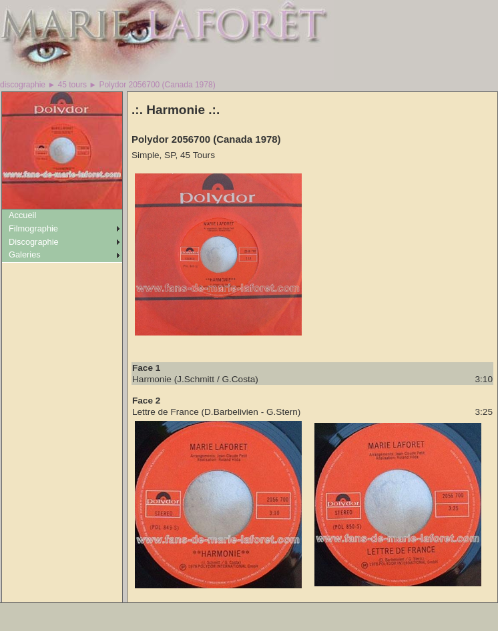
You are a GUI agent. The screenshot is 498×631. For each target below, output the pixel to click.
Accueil (22, 215)
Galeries (25, 254)
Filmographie (33, 228)
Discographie (34, 242)
